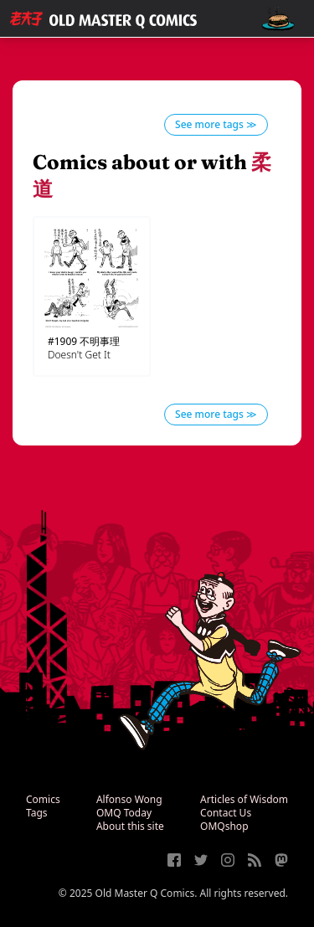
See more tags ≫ (216, 124)
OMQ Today (124, 813)
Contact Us (225, 813)
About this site (130, 826)
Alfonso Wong (129, 799)
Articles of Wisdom (244, 799)
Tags (37, 813)
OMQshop (224, 826)
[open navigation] (278, 19)
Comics (43, 799)
